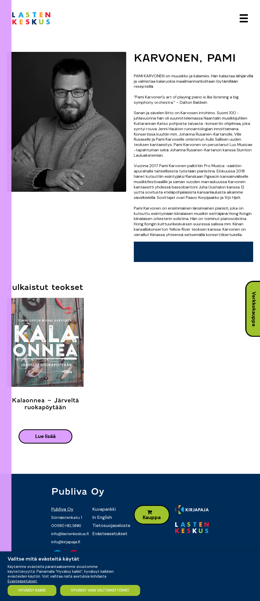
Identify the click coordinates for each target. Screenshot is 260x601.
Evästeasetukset (109, 534)
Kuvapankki (104, 509)
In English (102, 517)
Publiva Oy (62, 509)
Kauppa (152, 515)
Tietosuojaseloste (109, 525)
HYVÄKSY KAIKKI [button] (32, 590)
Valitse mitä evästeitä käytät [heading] (43, 558)
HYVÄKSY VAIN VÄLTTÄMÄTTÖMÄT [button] (100, 590)
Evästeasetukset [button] (22, 581)
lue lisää (45, 436)
